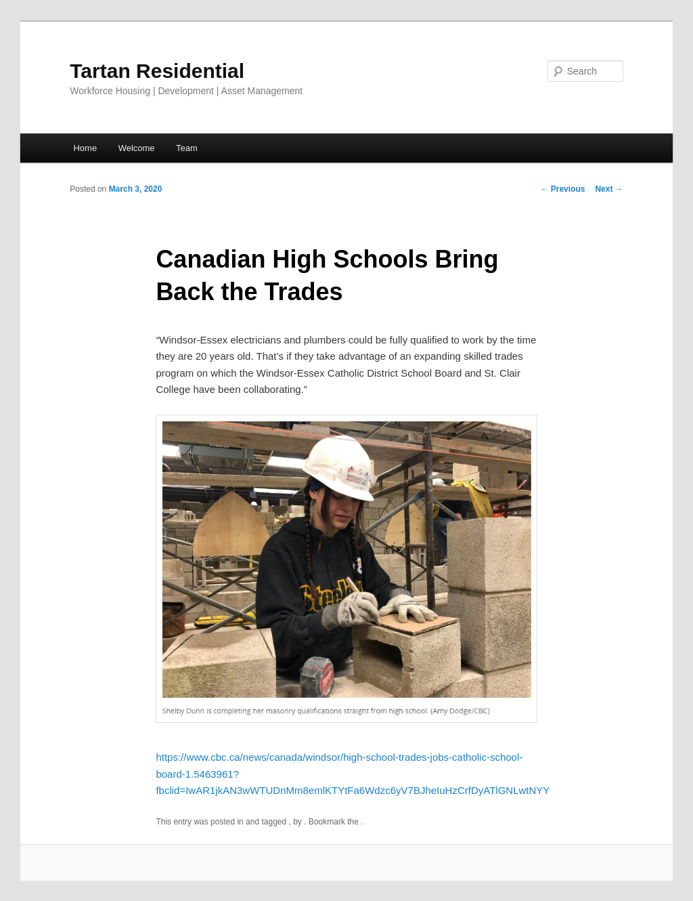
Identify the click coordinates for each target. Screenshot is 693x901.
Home (85, 148)
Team (187, 148)
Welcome (136, 148)
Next (609, 189)
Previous (562, 189)
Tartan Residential (157, 71)
